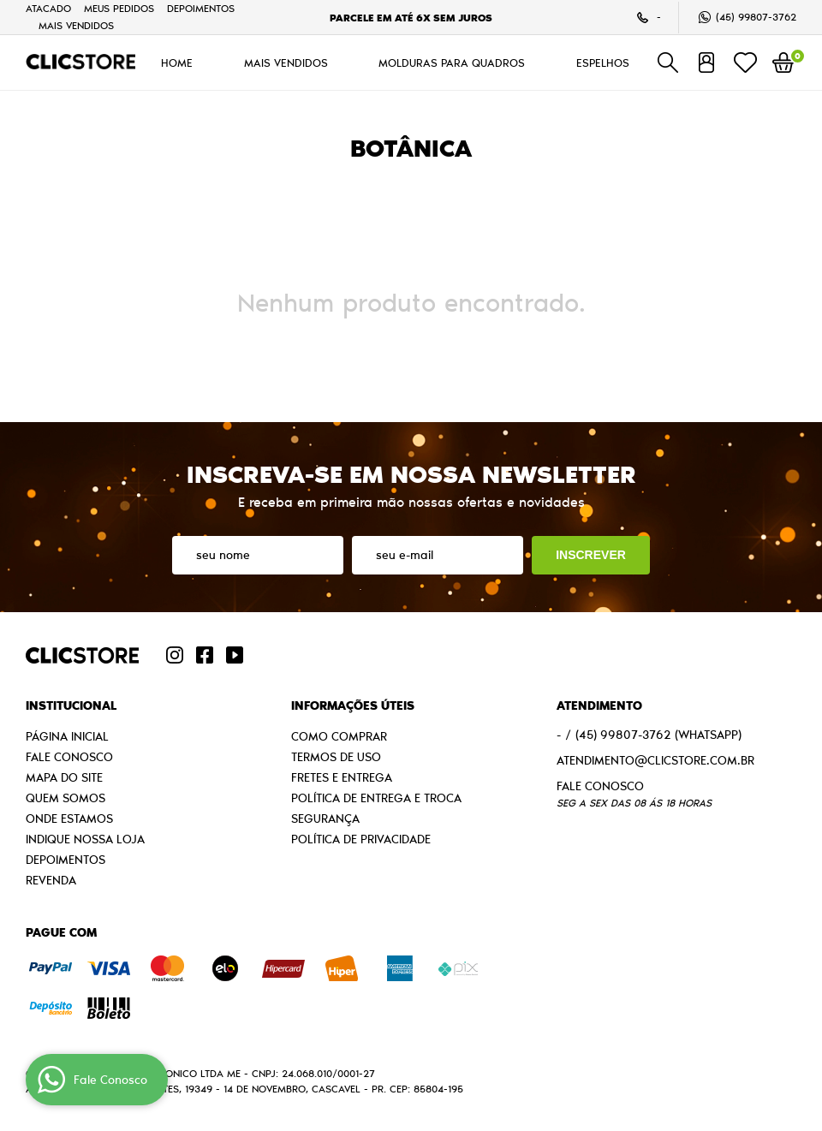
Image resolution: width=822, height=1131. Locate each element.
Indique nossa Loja (85, 839)
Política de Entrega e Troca (376, 798)
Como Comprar (339, 736)
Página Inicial (67, 736)
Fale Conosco (69, 756)
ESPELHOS (602, 62)
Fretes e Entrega (341, 777)
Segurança (325, 818)
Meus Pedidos (119, 8)
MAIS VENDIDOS (76, 25)
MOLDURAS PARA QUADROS (451, 62)
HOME (177, 62)
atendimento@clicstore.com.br (655, 760)
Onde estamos (69, 818)
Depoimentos (201, 8)
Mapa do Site (64, 777)
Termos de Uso (336, 756)
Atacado (48, 8)
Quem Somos (65, 798)
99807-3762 (756, 16)
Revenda (51, 880)
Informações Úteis (352, 705)
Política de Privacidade (361, 839)
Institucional (71, 705)
